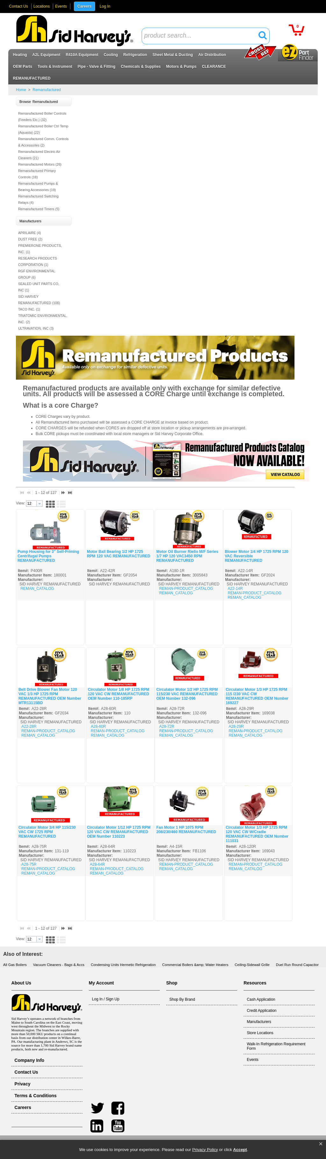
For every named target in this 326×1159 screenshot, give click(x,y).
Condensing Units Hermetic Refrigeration (123, 965)
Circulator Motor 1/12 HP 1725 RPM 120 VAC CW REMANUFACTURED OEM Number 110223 (119, 832)
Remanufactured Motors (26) (39, 164)
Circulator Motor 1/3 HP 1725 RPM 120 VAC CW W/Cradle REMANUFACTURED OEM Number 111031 (257, 834)
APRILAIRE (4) (29, 233)
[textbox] (202, 36)
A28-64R (97, 864)
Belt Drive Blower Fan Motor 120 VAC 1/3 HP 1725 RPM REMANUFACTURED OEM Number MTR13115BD (49, 696)
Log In (105, 6)
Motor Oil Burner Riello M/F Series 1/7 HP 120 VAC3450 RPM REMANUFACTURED (187, 556)
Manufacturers (259, 1021)
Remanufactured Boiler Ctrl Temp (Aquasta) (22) (43, 129)
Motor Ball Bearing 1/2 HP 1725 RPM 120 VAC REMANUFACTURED (118, 553)
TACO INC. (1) (29, 309)
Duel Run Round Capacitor (297, 965)
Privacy (23, 1083)
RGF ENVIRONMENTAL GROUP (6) (36, 274)
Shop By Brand (182, 999)
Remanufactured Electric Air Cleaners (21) (39, 155)
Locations (41, 6)
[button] (321, 1144)
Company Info (30, 1060)
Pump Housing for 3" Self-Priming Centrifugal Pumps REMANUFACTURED (48, 556)
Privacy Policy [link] (205, 1149)
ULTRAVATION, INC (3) (36, 328)
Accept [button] (240, 1149)
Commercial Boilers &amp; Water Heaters (195, 965)
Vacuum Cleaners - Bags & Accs (58, 965)
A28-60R (98, 726)
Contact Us (18, 6)
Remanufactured (46, 90)
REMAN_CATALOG (37, 588)
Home (21, 90)
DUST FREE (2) (30, 239)
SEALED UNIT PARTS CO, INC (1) (38, 287)
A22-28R (28, 726)
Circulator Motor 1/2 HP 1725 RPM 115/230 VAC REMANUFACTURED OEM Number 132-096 (187, 694)
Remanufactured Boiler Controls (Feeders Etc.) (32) (42, 116)
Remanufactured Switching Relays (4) (38, 199)
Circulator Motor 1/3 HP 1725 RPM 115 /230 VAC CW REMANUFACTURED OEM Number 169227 (257, 696)
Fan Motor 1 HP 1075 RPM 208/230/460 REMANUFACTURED (186, 829)
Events (61, 6)
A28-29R (236, 726)
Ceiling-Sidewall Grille (252, 965)
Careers (84, 6)
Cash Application (261, 999)
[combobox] (206, 36)
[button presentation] (39, 503)
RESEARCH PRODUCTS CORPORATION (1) (37, 261)
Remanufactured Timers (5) (39, 209)
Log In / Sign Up (105, 999)
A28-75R (28, 864)
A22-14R (235, 588)
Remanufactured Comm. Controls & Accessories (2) (43, 142)
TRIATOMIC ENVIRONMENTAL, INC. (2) (42, 319)
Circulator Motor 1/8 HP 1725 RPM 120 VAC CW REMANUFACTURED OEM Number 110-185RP (118, 694)
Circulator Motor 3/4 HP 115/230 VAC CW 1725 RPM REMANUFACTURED (47, 832)
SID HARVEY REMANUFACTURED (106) (39, 300)
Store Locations (260, 1033)
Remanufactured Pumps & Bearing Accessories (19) (38, 187)
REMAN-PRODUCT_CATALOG (186, 588)
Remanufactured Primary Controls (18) (37, 174)
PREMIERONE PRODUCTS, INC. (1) (40, 249)
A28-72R (166, 726)
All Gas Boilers (15, 965)
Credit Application (261, 1010)
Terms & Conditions (36, 1095)
